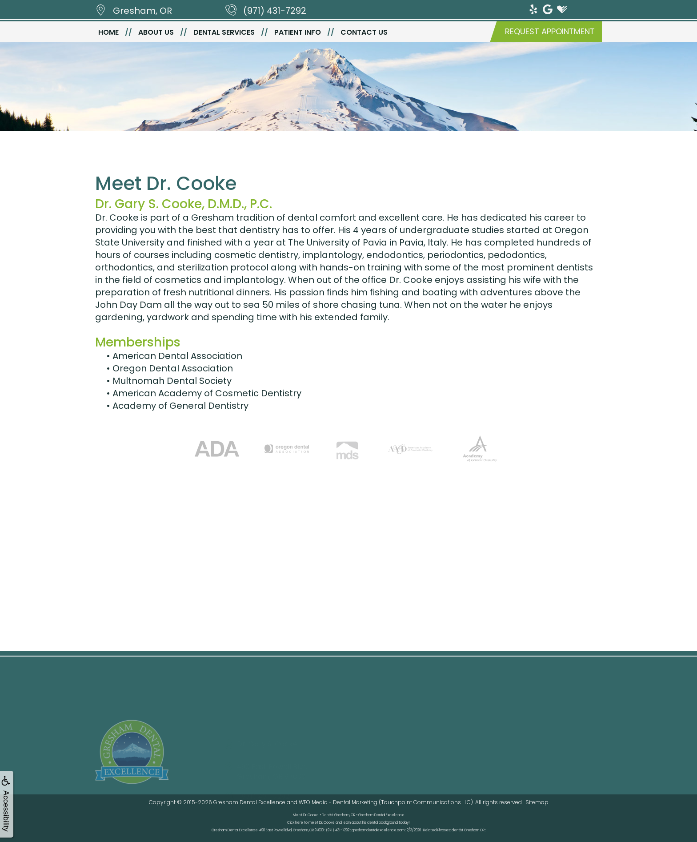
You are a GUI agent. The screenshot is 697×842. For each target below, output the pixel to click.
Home (108, 32)
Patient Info (297, 32)
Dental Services (224, 32)
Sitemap (537, 802)
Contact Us (364, 32)
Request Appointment (550, 31)
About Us (156, 32)
